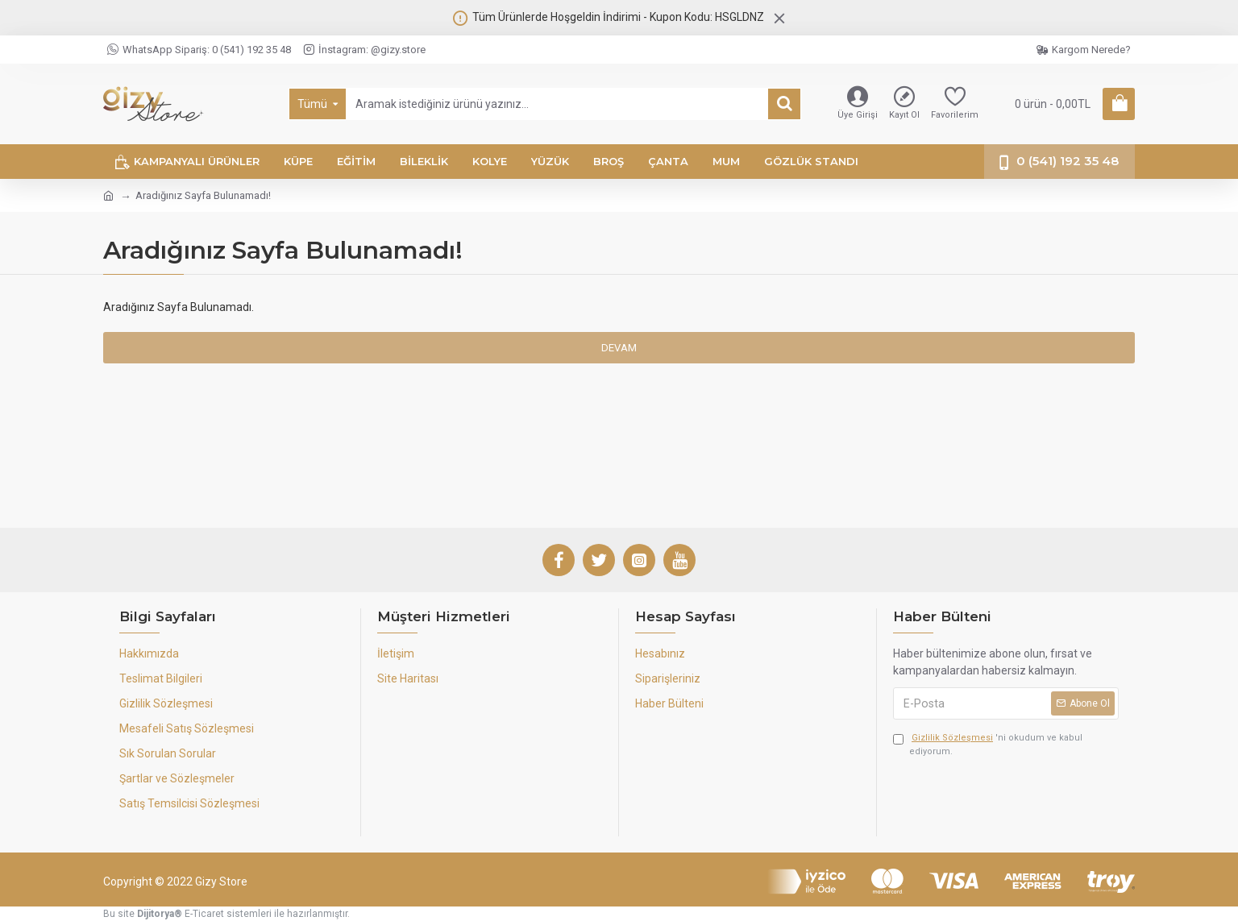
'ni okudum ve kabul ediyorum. (987, 744)
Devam (619, 348)
